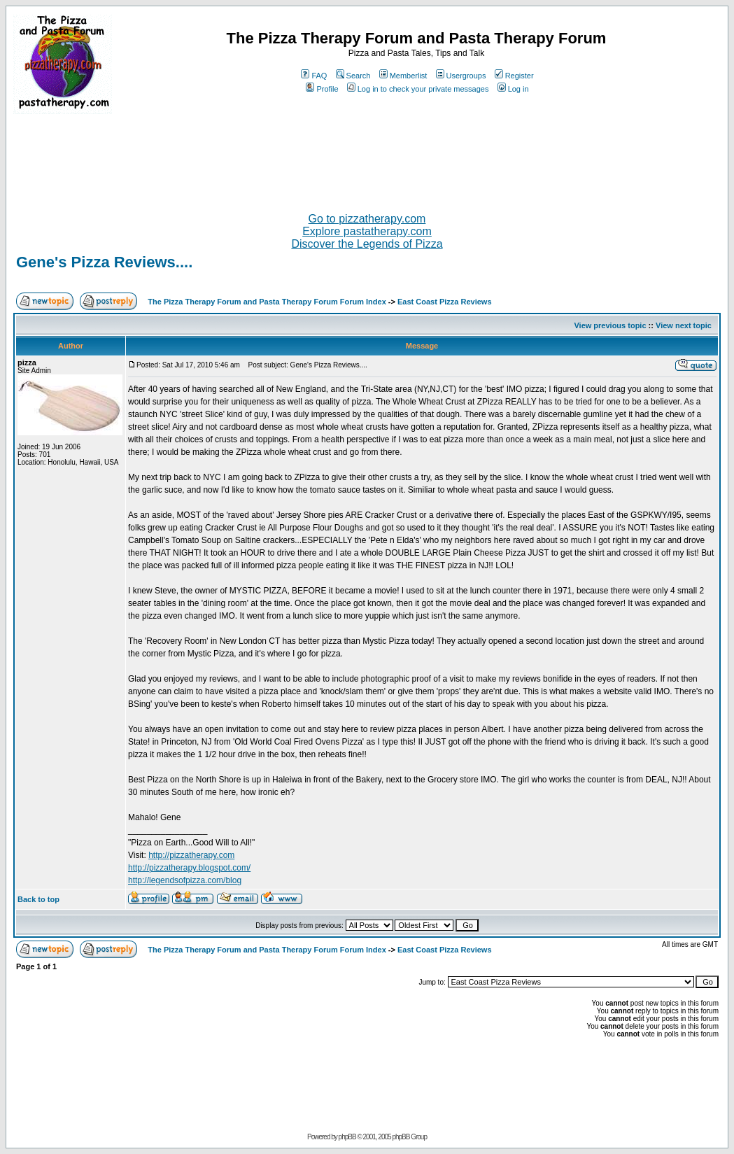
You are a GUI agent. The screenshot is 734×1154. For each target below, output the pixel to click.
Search (353, 75)
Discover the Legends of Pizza (366, 244)
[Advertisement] (367, 157)
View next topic (684, 325)
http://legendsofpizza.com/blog (184, 880)
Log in (513, 89)
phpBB (347, 1137)
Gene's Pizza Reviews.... (104, 262)
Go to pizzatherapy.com (367, 219)
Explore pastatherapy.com (367, 231)
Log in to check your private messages (418, 89)
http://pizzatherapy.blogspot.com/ (189, 868)
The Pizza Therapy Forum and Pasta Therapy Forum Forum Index (267, 301)
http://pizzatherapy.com (191, 855)
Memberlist (403, 75)
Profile (322, 89)
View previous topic (610, 325)
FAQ (314, 75)
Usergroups (461, 75)
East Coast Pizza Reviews (444, 301)
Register (514, 75)
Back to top (38, 899)
